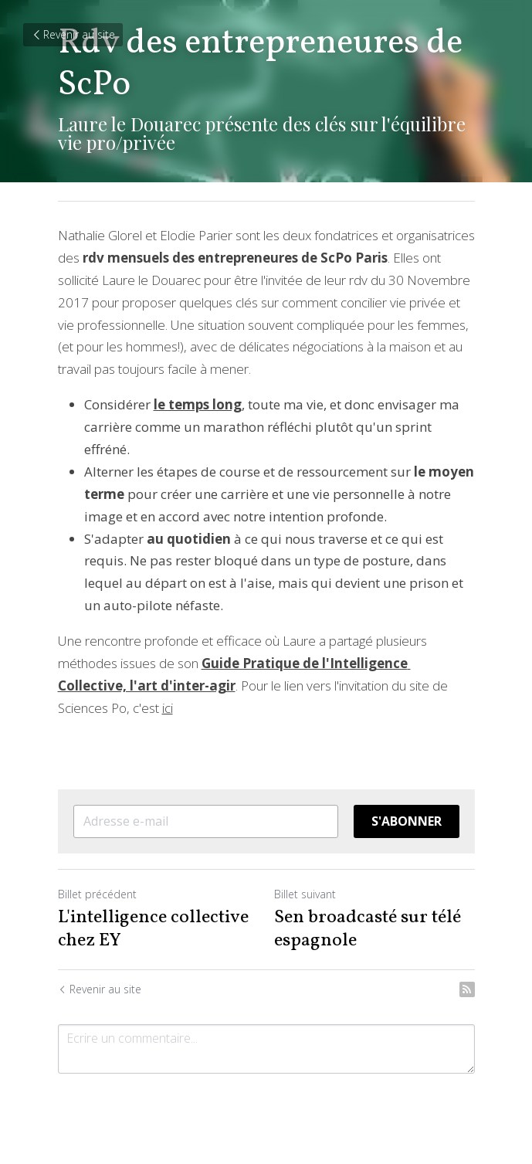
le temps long (198, 404)
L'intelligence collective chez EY (153, 929)
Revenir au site (73, 34)
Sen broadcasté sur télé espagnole (367, 929)
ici (167, 708)
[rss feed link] (467, 989)
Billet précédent (97, 894)
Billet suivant (305, 894)
